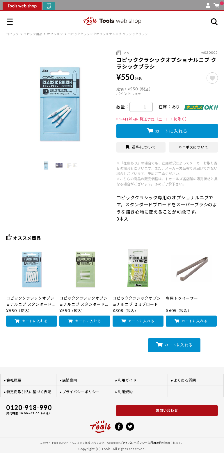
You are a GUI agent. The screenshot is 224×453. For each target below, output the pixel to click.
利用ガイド (127, 380)
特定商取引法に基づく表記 (28, 392)
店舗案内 (69, 380)
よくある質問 (185, 380)
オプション (55, 34)
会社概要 (14, 380)
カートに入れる (171, 131)
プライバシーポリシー (81, 392)
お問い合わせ (167, 410)
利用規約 (125, 392)
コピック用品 (33, 34)
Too (125, 53)
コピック (12, 34)
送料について (141, 147)
